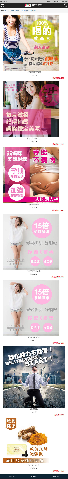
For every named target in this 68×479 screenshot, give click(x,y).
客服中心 (34, 476)
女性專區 (33, 10)
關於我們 (12, 476)
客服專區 (65, 1)
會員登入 (50, 1)
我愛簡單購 (33, 5)
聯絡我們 (56, 476)
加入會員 (57, 1)
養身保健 (25, 10)
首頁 (4, 10)
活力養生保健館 (14, 10)
